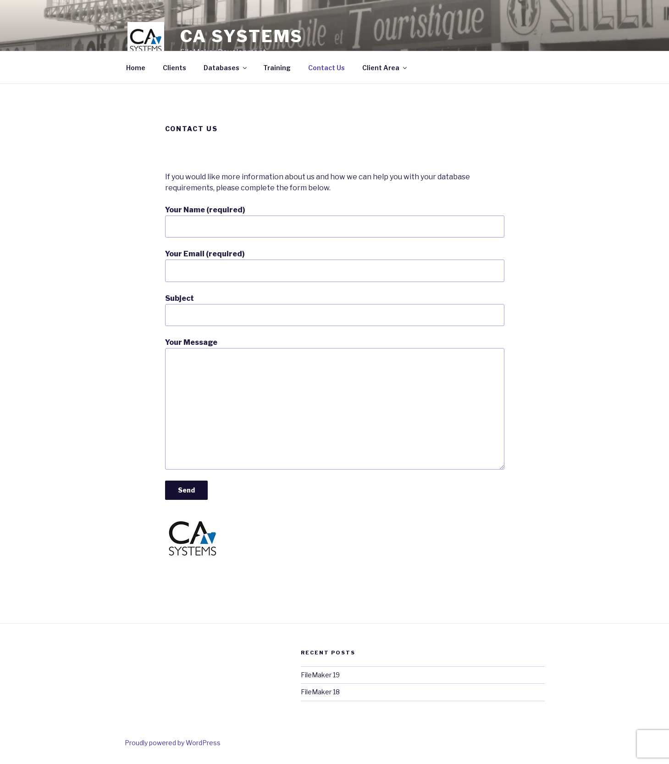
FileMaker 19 (320, 675)
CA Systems (242, 36)
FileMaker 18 (320, 692)
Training (277, 68)
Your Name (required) (334, 221)
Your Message (334, 403)
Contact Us (326, 68)
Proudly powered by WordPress (173, 743)
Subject (334, 310)
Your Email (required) (334, 265)
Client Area (385, 68)
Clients (174, 68)
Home (135, 68)
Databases (226, 68)
